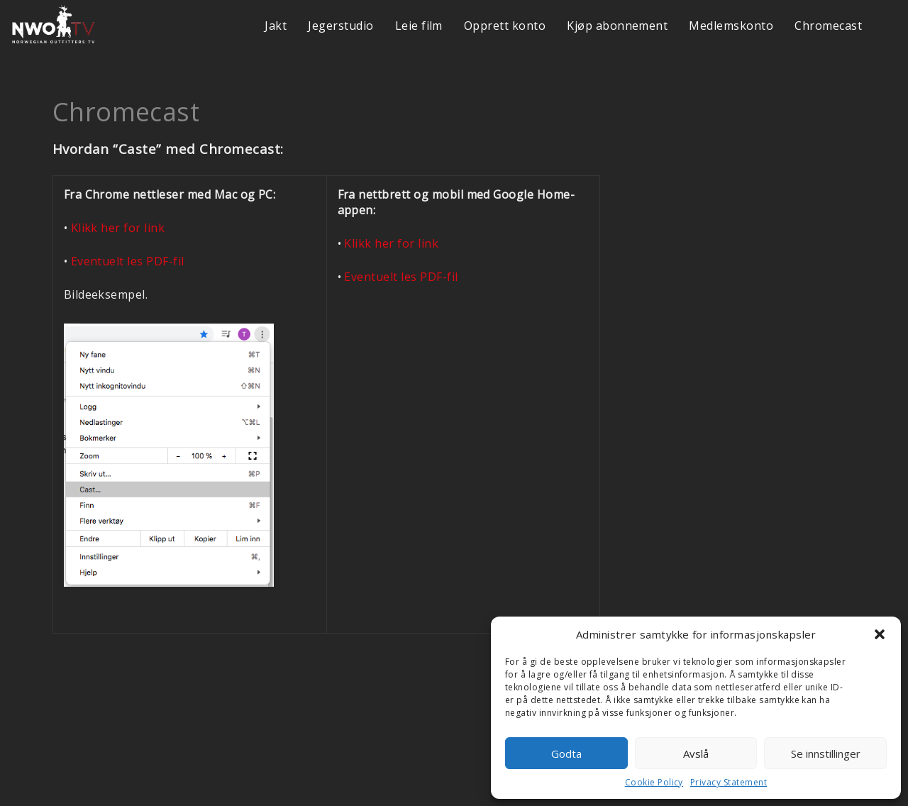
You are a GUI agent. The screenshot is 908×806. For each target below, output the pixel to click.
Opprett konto (505, 25)
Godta (566, 753)
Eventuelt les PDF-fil (127, 261)
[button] (880, 634)
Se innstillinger (825, 753)
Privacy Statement (728, 782)
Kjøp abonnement (617, 25)
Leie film (419, 25)
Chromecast (828, 25)
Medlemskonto (731, 25)
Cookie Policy (654, 782)
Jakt (276, 25)
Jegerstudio (340, 25)
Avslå (696, 753)
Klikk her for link (118, 228)
